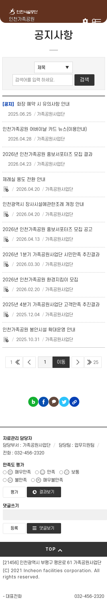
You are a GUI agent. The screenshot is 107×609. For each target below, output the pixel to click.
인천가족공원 (22, 19)
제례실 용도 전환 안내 (24, 179)
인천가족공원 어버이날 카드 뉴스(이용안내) (45, 129)
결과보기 (46, 492)
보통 (75, 472)
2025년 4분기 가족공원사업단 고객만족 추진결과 (51, 304)
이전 (29, 362)
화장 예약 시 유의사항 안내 (36, 104)
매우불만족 (53, 480)
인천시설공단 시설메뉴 (85, 21)
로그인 (94, 21)
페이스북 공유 (44, 402)
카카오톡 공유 (54, 402)
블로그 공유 (33, 402)
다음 (78, 362)
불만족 (21, 480)
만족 (51, 472)
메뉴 (98, 21)
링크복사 (74, 402)
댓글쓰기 (11, 505)
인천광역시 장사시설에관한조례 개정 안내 (43, 204)
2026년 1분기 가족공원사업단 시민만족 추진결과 (51, 254)
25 (95, 362)
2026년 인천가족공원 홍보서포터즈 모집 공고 (47, 229)
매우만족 (23, 472)
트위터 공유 (64, 402)
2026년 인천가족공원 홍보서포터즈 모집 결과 (47, 154)
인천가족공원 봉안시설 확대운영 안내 (39, 329)
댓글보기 (46, 528)
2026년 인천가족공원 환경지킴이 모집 (40, 280)
